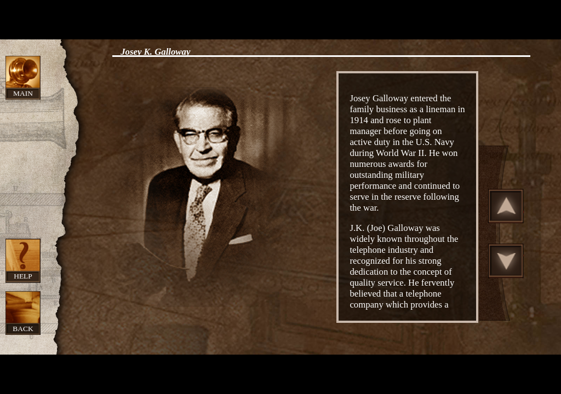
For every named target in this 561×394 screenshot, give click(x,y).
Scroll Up (506, 205)
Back (23, 329)
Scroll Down (506, 260)
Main (23, 93)
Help (23, 276)
